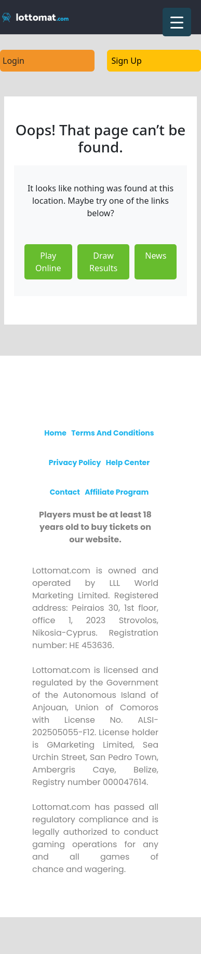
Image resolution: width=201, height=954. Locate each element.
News (155, 255)
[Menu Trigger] (177, 22)
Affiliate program (117, 492)
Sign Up (127, 60)
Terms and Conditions (112, 433)
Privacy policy (75, 462)
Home (55, 433)
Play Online (48, 262)
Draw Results (103, 262)
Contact (65, 492)
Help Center (128, 462)
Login (13, 60)
